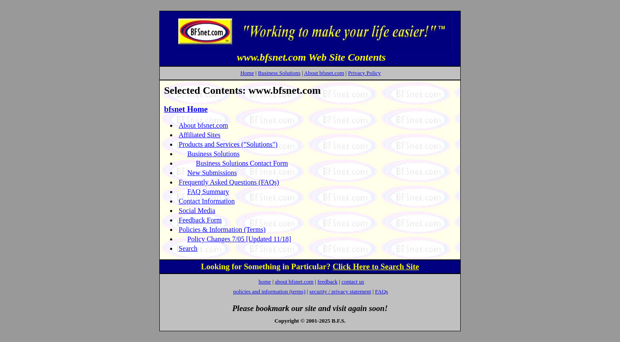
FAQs (381, 291)
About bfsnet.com (324, 73)
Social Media (197, 210)
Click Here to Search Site (375, 266)
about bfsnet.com (294, 281)
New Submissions (212, 172)
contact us (352, 281)
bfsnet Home (186, 109)
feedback (327, 281)
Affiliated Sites (199, 135)
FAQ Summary (208, 191)
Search (188, 248)
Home (247, 73)
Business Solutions (279, 73)
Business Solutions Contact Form (242, 163)
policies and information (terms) (269, 291)
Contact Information (207, 201)
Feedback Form (200, 220)
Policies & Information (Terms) (222, 229)
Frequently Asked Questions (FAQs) (229, 182)
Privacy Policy (364, 73)
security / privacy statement (340, 291)
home (264, 281)
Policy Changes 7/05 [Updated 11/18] (239, 239)
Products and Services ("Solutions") (228, 144)
